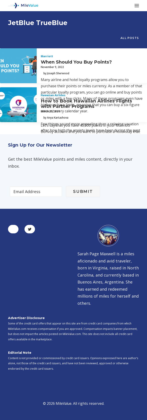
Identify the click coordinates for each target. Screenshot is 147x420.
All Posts (129, 38)
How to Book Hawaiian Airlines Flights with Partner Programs (86, 103)
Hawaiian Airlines (53, 95)
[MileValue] (23, 5)
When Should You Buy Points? (76, 62)
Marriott (47, 56)
